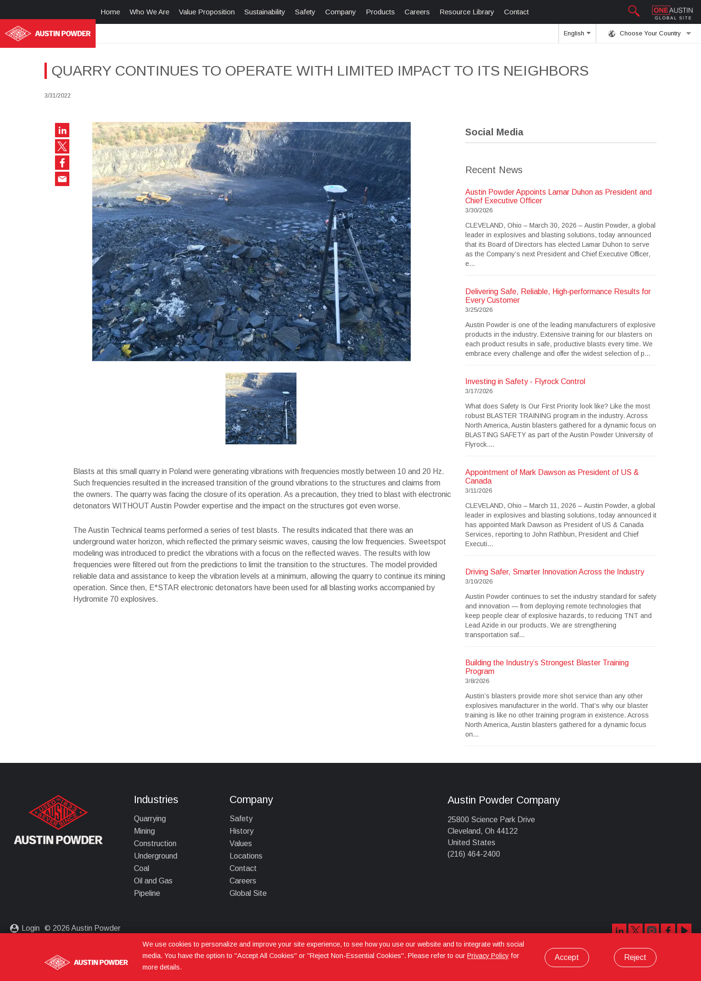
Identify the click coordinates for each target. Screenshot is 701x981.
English (577, 36)
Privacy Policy (488, 955)
